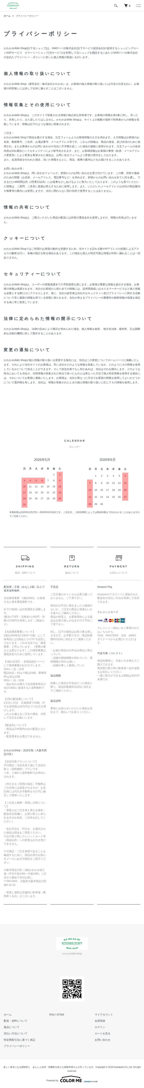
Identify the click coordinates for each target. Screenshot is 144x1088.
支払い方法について (15, 1033)
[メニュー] (138, 5)
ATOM (60, 1014)
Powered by (72, 1079)
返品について (12, 1027)
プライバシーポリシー (17, 1045)
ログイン (100, 1027)
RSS (52, 1014)
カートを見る (102, 1033)
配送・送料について (15, 1020)
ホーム (7, 16)
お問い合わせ (102, 1039)
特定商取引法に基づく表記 (19, 1039)
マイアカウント (104, 1014)
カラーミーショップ (36, 52)
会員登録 (100, 1020)
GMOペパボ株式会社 (64, 48)
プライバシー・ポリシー (28, 57)
